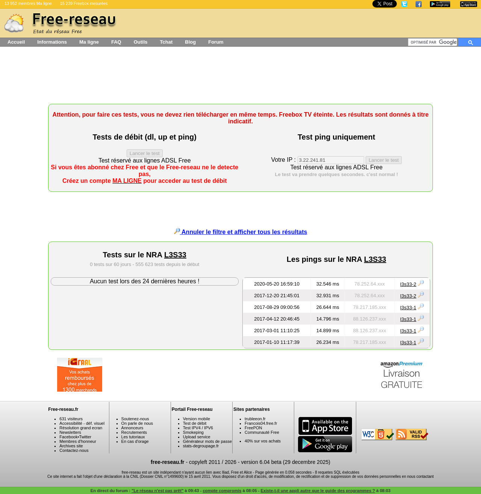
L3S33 (175, 255)
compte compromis (222, 490)
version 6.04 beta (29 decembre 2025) (285, 462)
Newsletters (70, 432)
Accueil (16, 42)
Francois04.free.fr (261, 423)
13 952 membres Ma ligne (28, 3)
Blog (190, 42)
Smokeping (193, 432)
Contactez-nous (73, 450)
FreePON (253, 428)
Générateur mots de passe (207, 441)
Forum (215, 42)
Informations (52, 42)
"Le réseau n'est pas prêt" (157, 490)
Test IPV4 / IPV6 (198, 428)
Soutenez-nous (135, 418)
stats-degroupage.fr (201, 446)
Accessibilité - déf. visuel (81, 423)
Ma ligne (89, 42)
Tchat (166, 42)
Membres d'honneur (77, 441)
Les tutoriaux (133, 437)
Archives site (71, 446)
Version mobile (196, 418)
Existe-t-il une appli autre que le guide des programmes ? (318, 490)
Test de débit (194, 423)
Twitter (85, 437)
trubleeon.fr (255, 418)
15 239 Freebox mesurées (84, 3)
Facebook (68, 437)
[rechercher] (434, 42)
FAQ (116, 42)
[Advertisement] (240, 78)
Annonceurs (132, 428)
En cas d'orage (135, 441)
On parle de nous (137, 423)
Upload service (196, 437)
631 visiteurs (71, 418)
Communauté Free (262, 432)
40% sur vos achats (263, 441)
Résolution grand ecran (80, 428)
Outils (141, 42)
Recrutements (134, 432)
